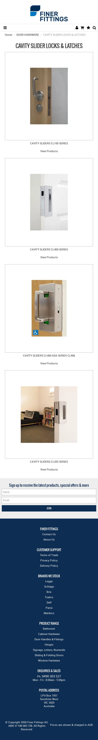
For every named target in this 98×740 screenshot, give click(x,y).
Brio (49, 592)
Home (8, 34)
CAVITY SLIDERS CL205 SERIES (49, 461)
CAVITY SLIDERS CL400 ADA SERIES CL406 (49, 355)
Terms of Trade (49, 555)
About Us (49, 539)
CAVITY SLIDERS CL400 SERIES (49, 249)
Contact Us (49, 534)
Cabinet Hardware (49, 634)
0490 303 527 (51, 676)
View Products (49, 151)
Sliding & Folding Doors (49, 655)
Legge (49, 581)
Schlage (49, 586)
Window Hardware (49, 660)
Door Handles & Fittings (49, 639)
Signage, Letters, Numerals (49, 650)
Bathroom (49, 628)
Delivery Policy (49, 565)
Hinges (49, 644)
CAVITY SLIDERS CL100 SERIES (49, 143)
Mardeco (49, 613)
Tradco (49, 597)
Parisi (49, 607)
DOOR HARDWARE (27, 34)
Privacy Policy (49, 560)
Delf (49, 602)
